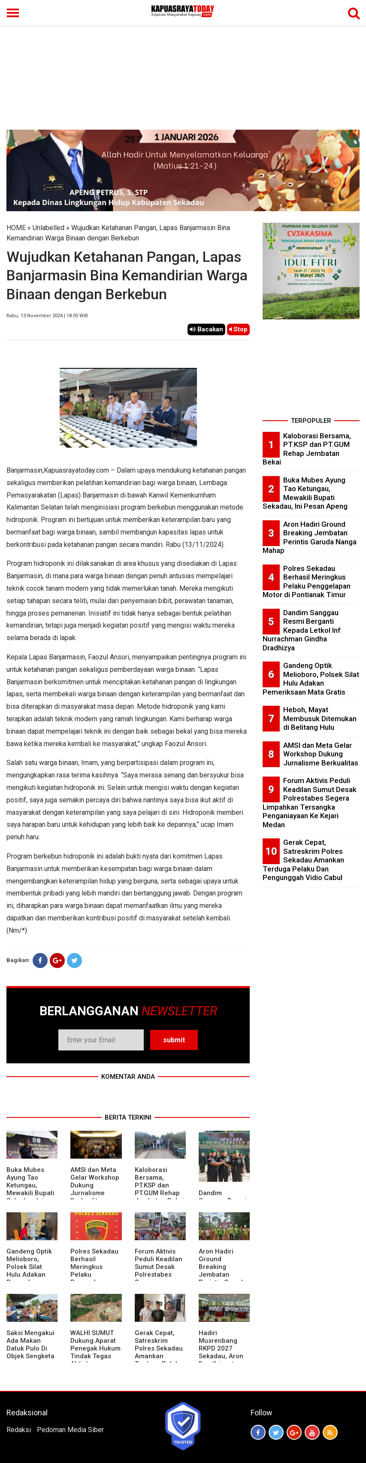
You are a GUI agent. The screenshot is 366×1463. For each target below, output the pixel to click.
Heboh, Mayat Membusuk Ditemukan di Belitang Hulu (320, 718)
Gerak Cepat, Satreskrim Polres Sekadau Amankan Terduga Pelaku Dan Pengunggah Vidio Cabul (159, 1360)
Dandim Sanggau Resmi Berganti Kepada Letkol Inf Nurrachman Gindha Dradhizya (302, 630)
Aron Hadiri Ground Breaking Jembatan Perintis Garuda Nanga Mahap (223, 1270)
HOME (16, 228)
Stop (238, 329)
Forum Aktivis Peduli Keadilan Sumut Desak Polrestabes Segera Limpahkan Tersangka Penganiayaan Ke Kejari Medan (310, 802)
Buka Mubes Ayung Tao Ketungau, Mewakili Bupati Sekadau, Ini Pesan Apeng (30, 1189)
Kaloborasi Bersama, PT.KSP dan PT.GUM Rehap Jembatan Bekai (160, 1185)
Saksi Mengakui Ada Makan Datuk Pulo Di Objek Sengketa (30, 1344)
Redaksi (18, 1430)
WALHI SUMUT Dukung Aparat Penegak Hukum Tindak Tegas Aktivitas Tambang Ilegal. (95, 1352)
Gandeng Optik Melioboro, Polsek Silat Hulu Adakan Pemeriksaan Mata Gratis (29, 1270)
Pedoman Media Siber (70, 1430)
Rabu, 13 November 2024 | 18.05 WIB (47, 316)
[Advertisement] (183, 65)
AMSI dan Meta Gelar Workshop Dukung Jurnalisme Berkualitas (320, 754)
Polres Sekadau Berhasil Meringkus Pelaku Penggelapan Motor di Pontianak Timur (307, 581)
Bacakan (206, 329)
